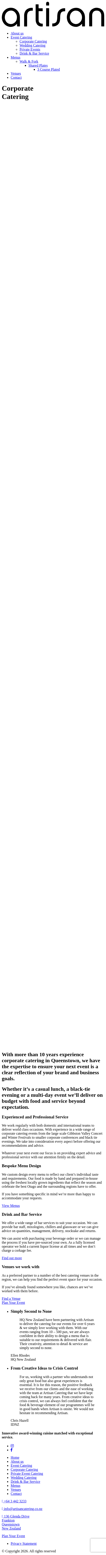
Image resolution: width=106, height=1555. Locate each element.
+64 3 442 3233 (14, 1501)
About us (17, 33)
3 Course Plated (48, 69)
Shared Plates (38, 65)
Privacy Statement (24, 1543)
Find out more (12, 1258)
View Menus (11, 1206)
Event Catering (21, 37)
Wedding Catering (32, 45)
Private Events (30, 49)
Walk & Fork (29, 61)
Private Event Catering (27, 1473)
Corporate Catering (33, 41)
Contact (16, 77)
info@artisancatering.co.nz (22, 1509)
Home (15, 1457)
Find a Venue (11, 1298)
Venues (16, 73)
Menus (15, 57)
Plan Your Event (13, 1302)
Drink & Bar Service (34, 53)
